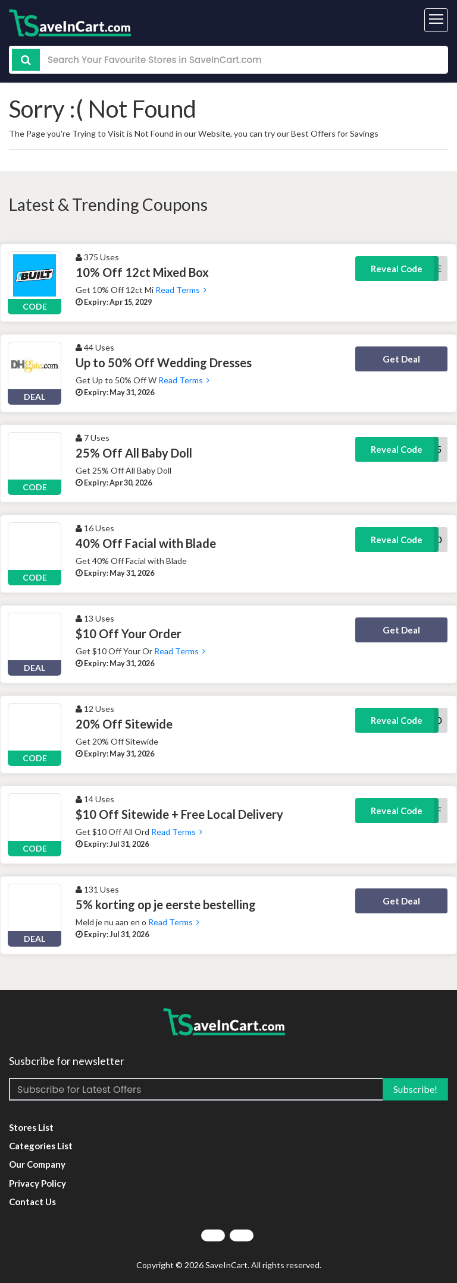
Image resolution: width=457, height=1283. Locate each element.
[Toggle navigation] (436, 20)
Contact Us (32, 1201)
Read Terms (180, 290)
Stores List (31, 1127)
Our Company (37, 1164)
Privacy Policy (37, 1183)
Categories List (41, 1145)
